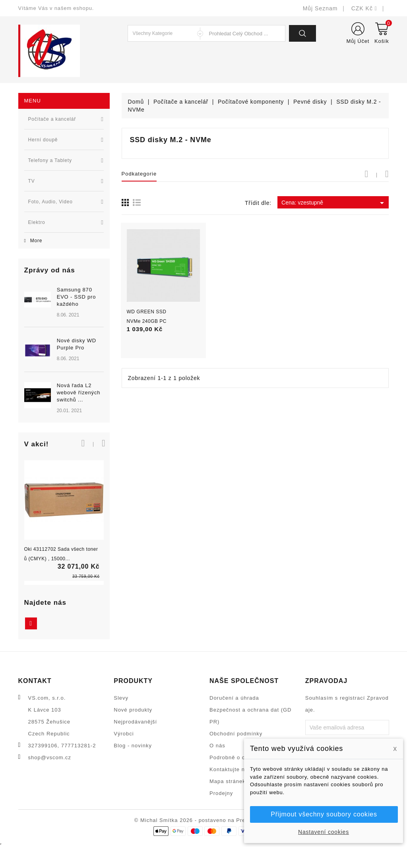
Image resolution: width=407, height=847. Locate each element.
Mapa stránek (227, 781)
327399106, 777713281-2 (62, 746)
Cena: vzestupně (334, 203)
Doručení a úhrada (234, 698)
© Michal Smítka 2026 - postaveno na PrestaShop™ (203, 820)
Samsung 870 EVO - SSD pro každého (76, 297)
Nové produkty (133, 710)
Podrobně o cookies (235, 757)
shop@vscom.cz (50, 757)
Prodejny (221, 793)
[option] (64, 351)
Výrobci (124, 734)
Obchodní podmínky (235, 734)
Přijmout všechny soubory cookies (324, 814)
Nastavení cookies (323, 832)
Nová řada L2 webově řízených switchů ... (79, 392)
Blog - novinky (133, 746)
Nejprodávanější (135, 722)
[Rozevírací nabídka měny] (364, 8)
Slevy (121, 698)
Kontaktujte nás (230, 769)
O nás (217, 746)
